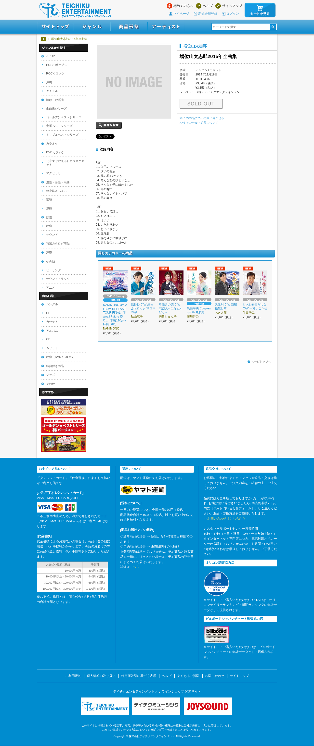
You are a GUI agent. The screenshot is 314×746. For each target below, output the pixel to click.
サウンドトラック (58, 279)
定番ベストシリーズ (59, 126)
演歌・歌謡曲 (55, 100)
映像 (49, 226)
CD (48, 313)
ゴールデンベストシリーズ (63, 117)
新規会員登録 (207, 13)
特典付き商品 (55, 366)
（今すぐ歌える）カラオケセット (65, 162)
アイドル (52, 91)
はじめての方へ (180, 6)
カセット (52, 321)
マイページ (181, 13)
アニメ (50, 287)
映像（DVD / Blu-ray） (61, 357)
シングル (52, 304)
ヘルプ (204, 6)
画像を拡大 (109, 125)
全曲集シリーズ (56, 108)
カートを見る (260, 10)
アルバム (52, 330)
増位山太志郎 (195, 46)
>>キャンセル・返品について (199, 122)
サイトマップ (228, 6)
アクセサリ (53, 173)
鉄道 (49, 217)
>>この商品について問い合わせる (202, 118)
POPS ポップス (56, 65)
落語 (49, 199)
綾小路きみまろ (56, 191)
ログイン (232, 13)
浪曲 (49, 208)
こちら (134, 567)
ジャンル (92, 27)
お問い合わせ (214, 676)
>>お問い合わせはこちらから (225, 518)
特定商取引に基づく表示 (138, 676)
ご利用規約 (73, 676)
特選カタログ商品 (58, 243)
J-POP (50, 56)
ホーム (43, 39)
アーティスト (165, 27)
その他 (50, 261)
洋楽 (49, 252)
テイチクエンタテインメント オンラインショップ (75, 10)
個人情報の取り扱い (101, 676)
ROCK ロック (55, 73)
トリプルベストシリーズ (62, 134)
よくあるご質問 (188, 676)
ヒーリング (53, 270)
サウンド (52, 234)
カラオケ (52, 143)
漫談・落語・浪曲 (58, 182)
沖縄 (49, 82)
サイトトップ (55, 27)
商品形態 (129, 27)
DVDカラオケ (55, 152)
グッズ (50, 375)
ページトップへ (259, 361)
